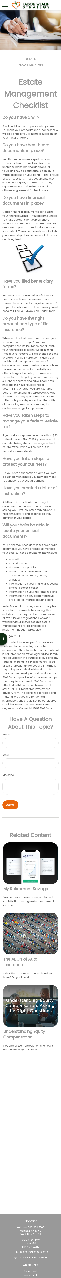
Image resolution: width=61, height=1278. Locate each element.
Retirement (30, 1271)
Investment (30, 1275)
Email (5, 755)
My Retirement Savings (25, 888)
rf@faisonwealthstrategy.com (31, 1257)
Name (6, 734)
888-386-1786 (36, 1227)
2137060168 (34, 1230)
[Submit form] (10, 804)
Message (8, 775)
